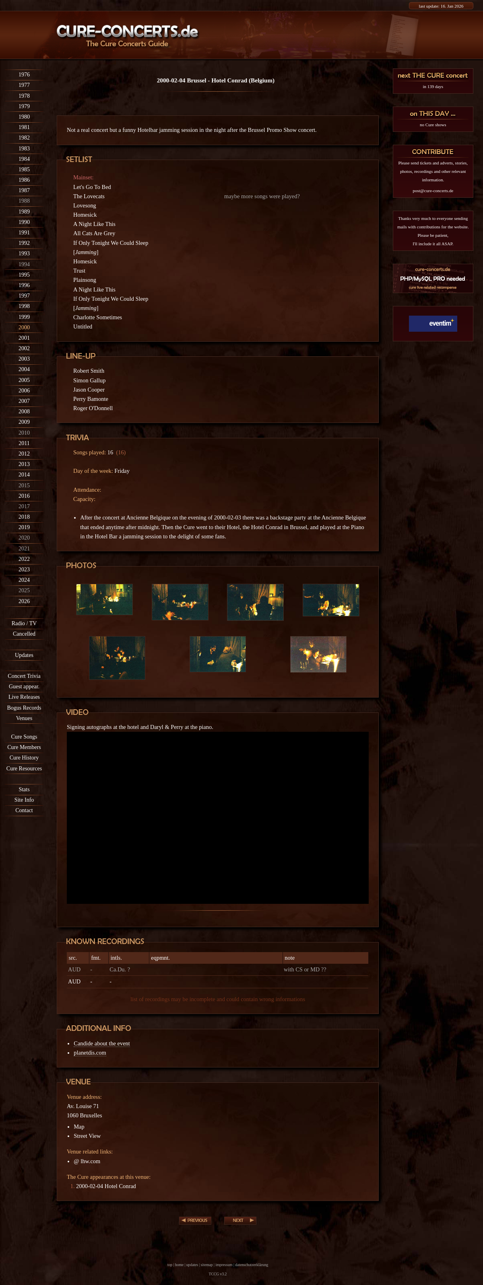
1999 (24, 317)
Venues (24, 718)
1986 (24, 180)
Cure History (24, 758)
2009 (24, 422)
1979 (24, 106)
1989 (24, 212)
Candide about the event (102, 1043)
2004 (24, 369)
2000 (24, 327)
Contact (24, 810)
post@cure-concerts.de (433, 190)
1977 (24, 85)
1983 (24, 149)
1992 (24, 243)
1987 (24, 190)
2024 (24, 580)
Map (79, 1126)
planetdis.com (90, 1052)
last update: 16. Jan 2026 (441, 6)
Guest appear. (24, 687)
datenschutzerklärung (251, 1264)
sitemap (207, 1264)
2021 (24, 549)
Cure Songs (24, 737)
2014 (24, 475)
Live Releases (24, 697)
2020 (24, 538)
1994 (24, 264)
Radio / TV (24, 623)
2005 (24, 380)
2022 (24, 559)
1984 (24, 159)
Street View (87, 1136)
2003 (24, 359)
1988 (24, 201)
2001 (24, 338)
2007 (24, 401)
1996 (24, 285)
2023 (24, 570)
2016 (24, 496)
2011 (24, 443)
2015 (24, 485)
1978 (24, 96)
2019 (24, 527)
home (179, 1264)
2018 (24, 517)
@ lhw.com (87, 1161)
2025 (24, 590)
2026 (24, 601)
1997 (24, 296)
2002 (24, 348)
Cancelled (24, 634)
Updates (24, 655)
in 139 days (433, 86)
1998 (24, 306)
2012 (24, 454)
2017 (24, 506)
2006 (24, 391)
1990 (24, 222)
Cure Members (24, 747)
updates (192, 1264)
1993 (24, 253)
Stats (24, 789)
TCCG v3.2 (218, 1274)
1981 (24, 127)
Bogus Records (24, 708)
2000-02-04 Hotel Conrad (106, 1186)
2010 (24, 433)
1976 (24, 75)
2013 (24, 464)
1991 (24, 233)
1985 (24, 169)
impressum (223, 1264)
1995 (24, 275)
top (169, 1264)
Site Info (24, 800)
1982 (24, 138)
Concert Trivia (24, 676)
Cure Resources (24, 769)
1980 (24, 117)
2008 (24, 411)
